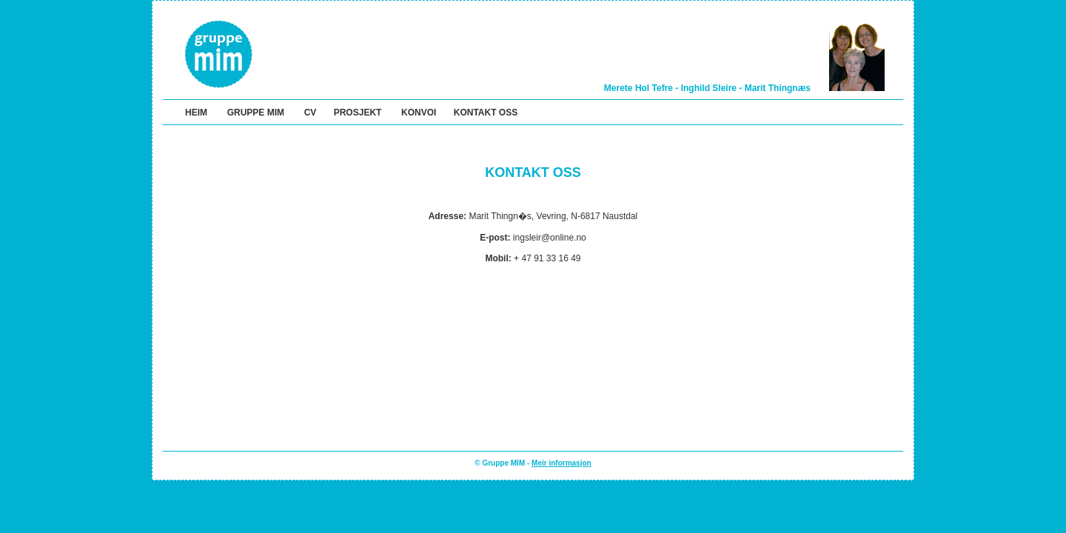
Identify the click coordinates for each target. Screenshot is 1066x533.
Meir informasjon (561, 463)
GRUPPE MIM (255, 112)
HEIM (196, 112)
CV (310, 112)
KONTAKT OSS (485, 112)
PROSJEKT (358, 112)
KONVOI (418, 112)
